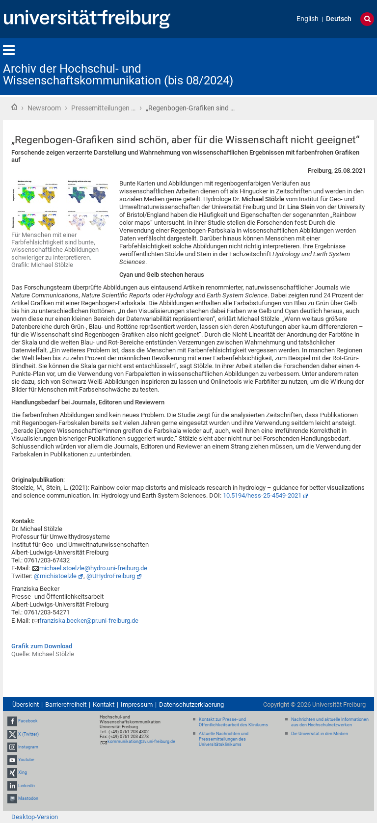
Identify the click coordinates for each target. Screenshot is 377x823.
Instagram (28, 746)
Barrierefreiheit (65, 704)
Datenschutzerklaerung (191, 704)
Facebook (28, 721)
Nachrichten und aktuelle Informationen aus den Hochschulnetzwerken (330, 722)
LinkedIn (26, 785)
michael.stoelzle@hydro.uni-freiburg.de (93, 568)
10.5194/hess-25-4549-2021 (262, 495)
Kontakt (103, 704)
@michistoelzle (55, 576)
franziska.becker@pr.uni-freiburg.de (88, 620)
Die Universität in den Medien (319, 733)
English (307, 19)
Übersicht (25, 704)
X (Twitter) (28, 734)
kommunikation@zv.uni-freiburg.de (141, 741)
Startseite (14, 107)
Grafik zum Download (41, 646)
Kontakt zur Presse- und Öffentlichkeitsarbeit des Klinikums (233, 722)
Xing (22, 772)
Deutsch (338, 19)
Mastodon (28, 798)
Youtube (26, 759)
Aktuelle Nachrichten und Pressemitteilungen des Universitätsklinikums (223, 739)
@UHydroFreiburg (110, 576)
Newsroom (44, 108)
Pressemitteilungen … (103, 108)
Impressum (137, 704)
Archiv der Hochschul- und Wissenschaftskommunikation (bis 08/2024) (118, 74)
